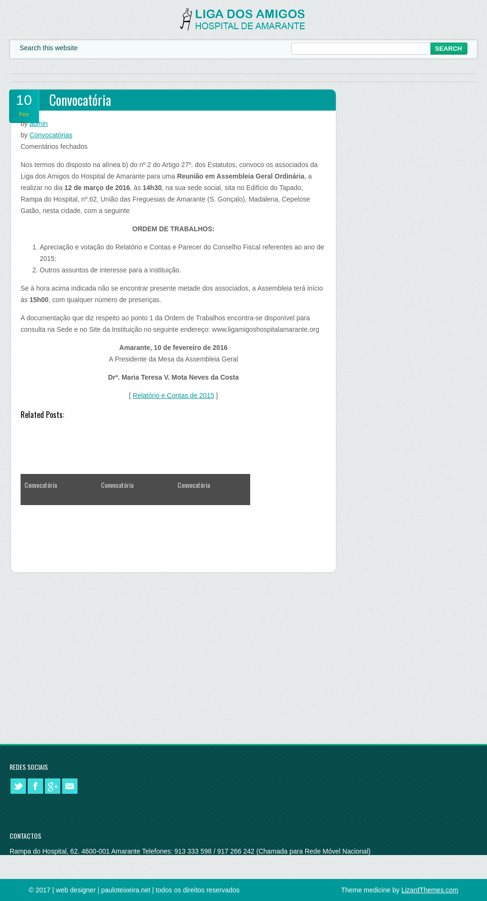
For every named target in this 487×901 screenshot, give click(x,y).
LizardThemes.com (429, 890)
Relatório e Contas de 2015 (173, 395)
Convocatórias (51, 135)
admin (39, 123)
